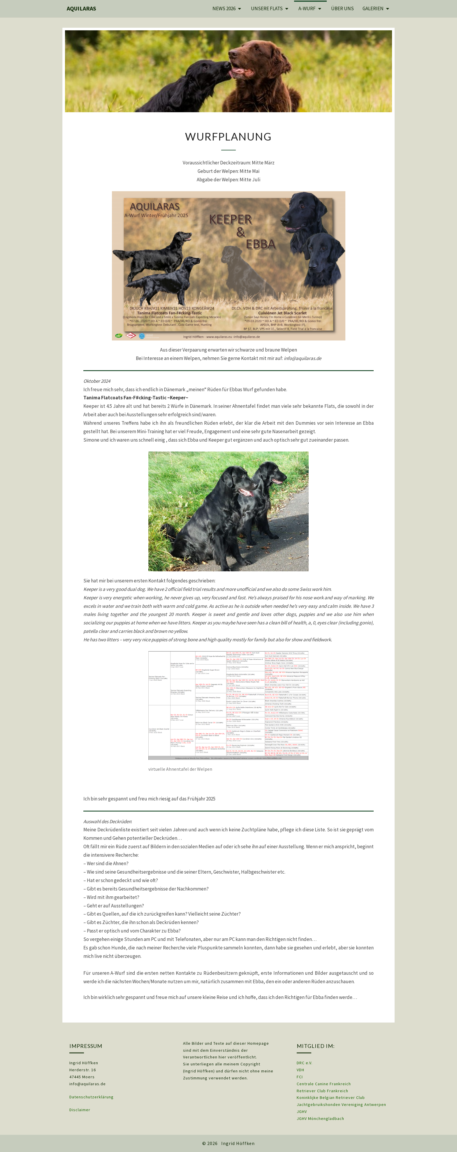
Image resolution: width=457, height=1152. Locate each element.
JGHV (302, 1111)
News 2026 (223, 8)
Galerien (373, 8)
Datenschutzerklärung (91, 1097)
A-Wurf (307, 8)
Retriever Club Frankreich (322, 1090)
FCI (300, 1076)
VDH (301, 1069)
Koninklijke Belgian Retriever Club (331, 1097)
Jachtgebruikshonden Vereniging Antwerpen (341, 1104)
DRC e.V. (304, 1062)
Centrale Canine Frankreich (324, 1083)
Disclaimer (79, 1109)
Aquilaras (81, 8)
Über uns (342, 8)
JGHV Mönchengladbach (320, 1118)
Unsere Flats (267, 8)
